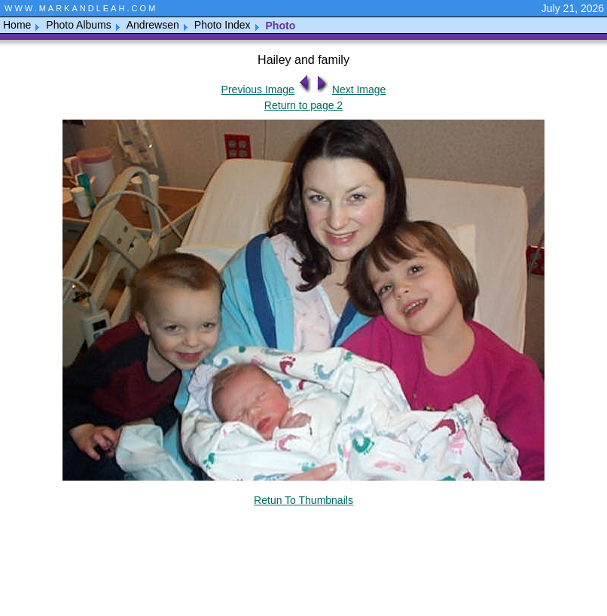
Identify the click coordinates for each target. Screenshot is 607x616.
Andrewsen (153, 25)
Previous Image (257, 89)
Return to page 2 (303, 105)
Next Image (359, 89)
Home (17, 25)
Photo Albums (78, 25)
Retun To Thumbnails (303, 500)
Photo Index (222, 25)
